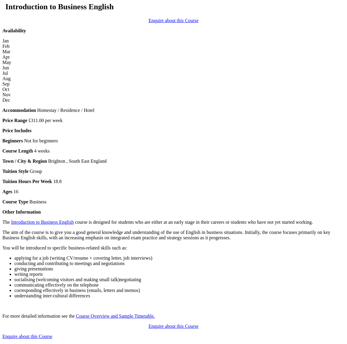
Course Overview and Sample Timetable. (115, 316)
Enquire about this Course (174, 20)
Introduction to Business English (42, 222)
